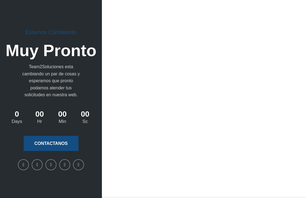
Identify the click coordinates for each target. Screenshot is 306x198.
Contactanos (51, 143)
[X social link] (37, 164)
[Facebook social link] (23, 164)
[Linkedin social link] (50, 164)
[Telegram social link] (78, 164)
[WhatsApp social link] (64, 164)
